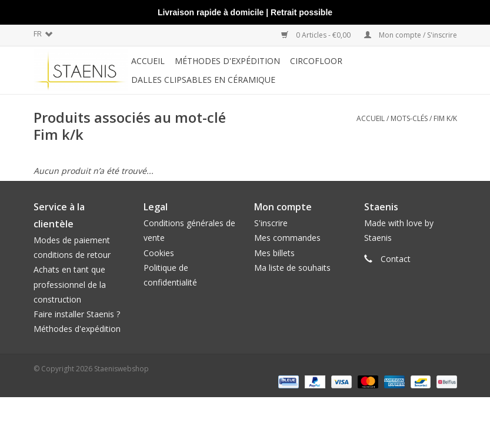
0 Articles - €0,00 (316, 35)
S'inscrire (271, 223)
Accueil (148, 60)
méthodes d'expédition (227, 60)
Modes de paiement (72, 240)
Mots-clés (409, 118)
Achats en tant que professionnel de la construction (70, 284)
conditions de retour (72, 254)
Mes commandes (287, 237)
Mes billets (274, 252)
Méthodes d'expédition (77, 328)
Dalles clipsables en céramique (203, 79)
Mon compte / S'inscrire (410, 35)
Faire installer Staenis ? (77, 314)
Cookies (159, 252)
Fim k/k (445, 118)
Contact (396, 258)
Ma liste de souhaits (292, 267)
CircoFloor (316, 60)
